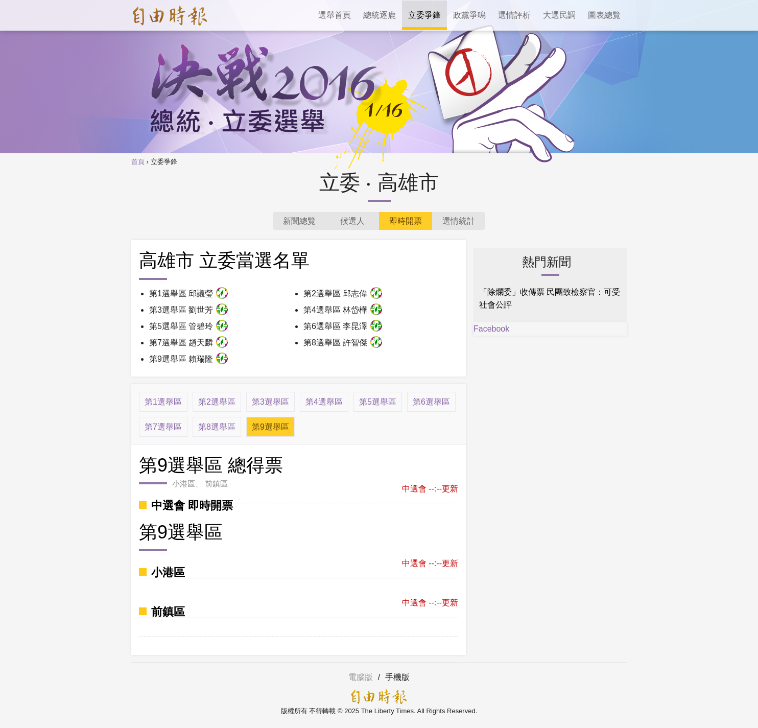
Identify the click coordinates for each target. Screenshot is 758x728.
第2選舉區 (216, 401)
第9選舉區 (270, 426)
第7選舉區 (163, 426)
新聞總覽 (299, 221)
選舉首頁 (334, 15)
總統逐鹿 (379, 15)
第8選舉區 (216, 426)
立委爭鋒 (424, 15)
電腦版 (360, 677)
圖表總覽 (604, 15)
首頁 (138, 162)
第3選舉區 (270, 401)
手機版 (397, 677)
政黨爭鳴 (469, 15)
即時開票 (405, 221)
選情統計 (458, 221)
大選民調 (559, 15)
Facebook (491, 328)
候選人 (352, 221)
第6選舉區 (431, 401)
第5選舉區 (377, 401)
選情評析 (514, 15)
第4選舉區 (324, 401)
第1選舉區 (163, 401)
